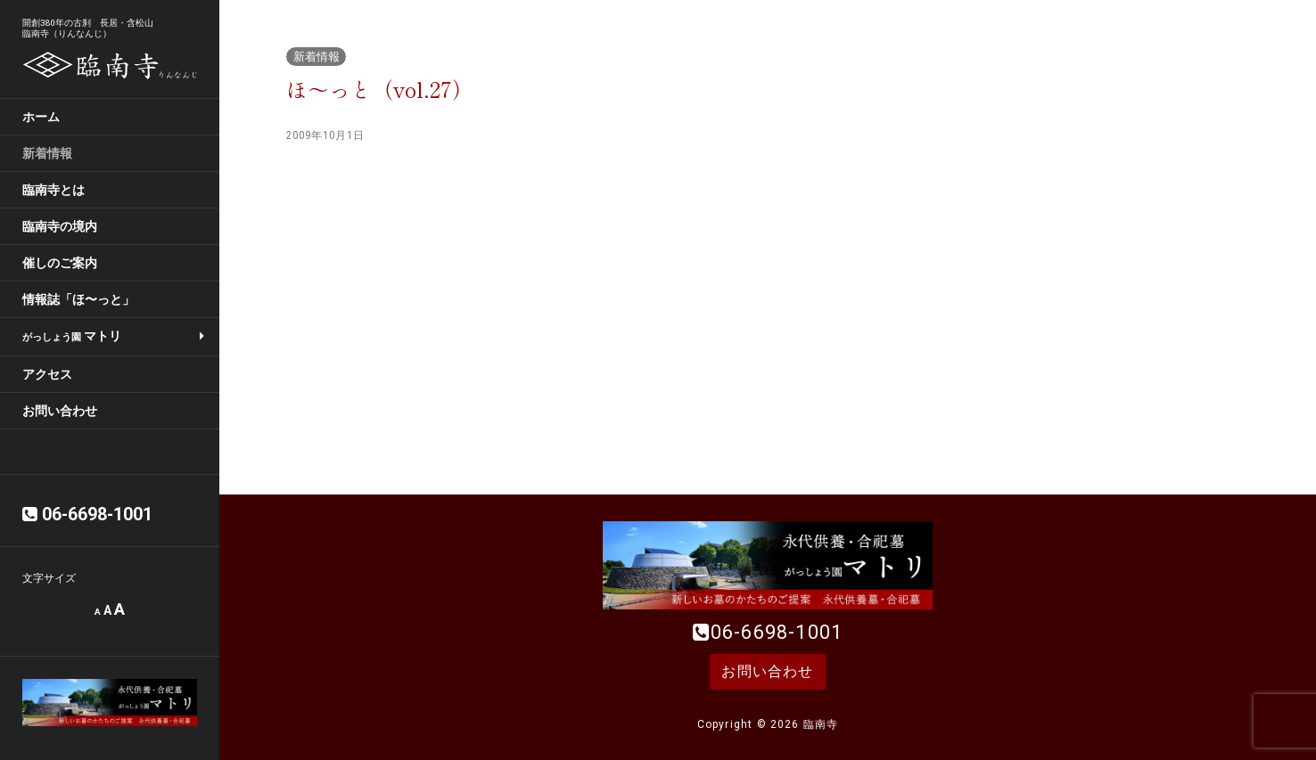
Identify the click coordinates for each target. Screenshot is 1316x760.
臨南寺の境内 (59, 226)
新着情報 (47, 153)
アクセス (47, 374)
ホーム (41, 117)
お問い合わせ (59, 411)
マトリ (71, 336)
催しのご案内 (59, 263)
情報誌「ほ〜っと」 (78, 299)
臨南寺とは (53, 190)
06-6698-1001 (777, 632)
